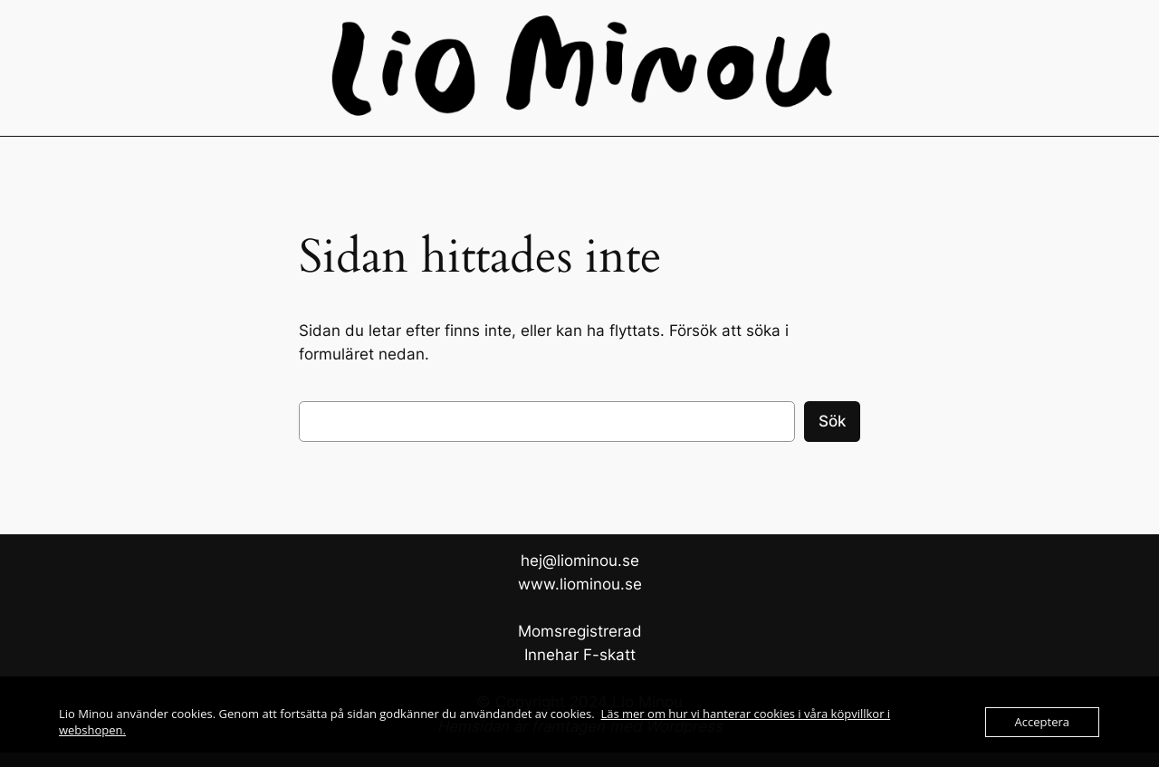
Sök (832, 421)
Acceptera (1042, 722)
